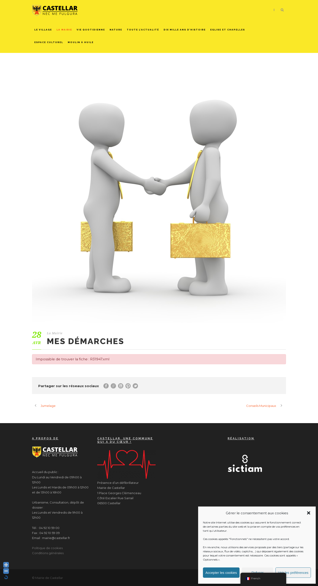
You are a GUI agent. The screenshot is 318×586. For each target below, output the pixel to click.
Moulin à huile (81, 42)
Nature (116, 29)
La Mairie (64, 29)
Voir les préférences (293, 573)
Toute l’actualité (143, 29)
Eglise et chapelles (227, 29)
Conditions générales (48, 553)
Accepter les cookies (221, 573)
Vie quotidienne (91, 29)
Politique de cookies (47, 548)
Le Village (43, 29)
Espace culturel (48, 42)
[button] (308, 513)
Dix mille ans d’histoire (185, 29)
